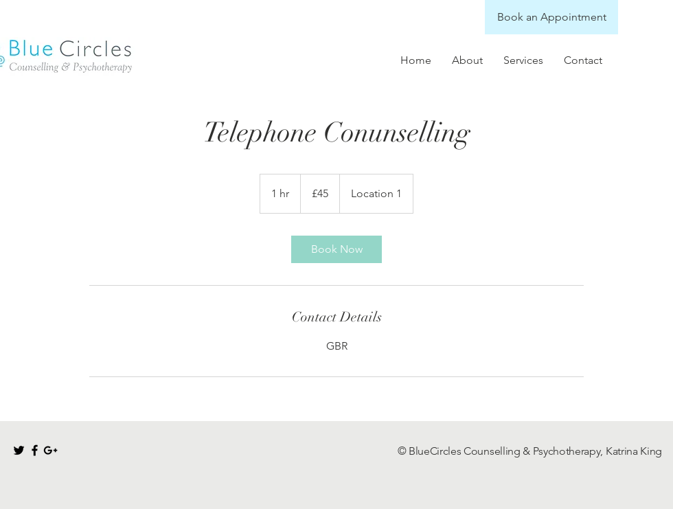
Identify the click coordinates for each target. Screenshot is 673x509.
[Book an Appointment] (551, 17)
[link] (336, 249)
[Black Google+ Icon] (50, 450)
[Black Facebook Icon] (34, 450)
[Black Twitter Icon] (19, 450)
